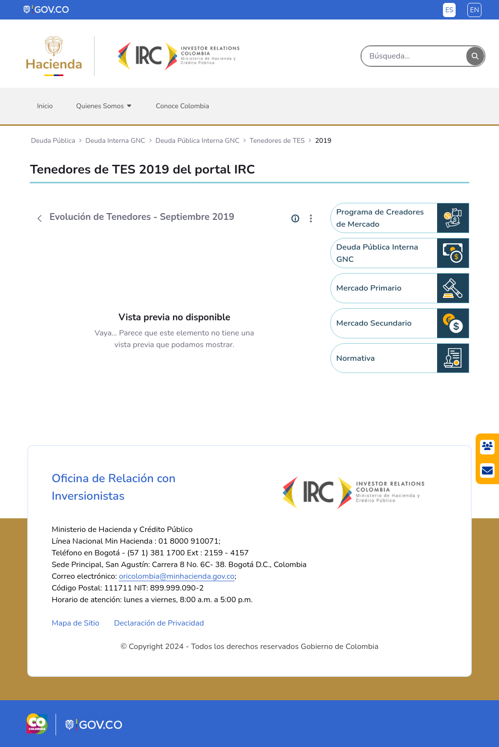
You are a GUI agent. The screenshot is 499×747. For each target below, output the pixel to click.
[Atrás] (39, 218)
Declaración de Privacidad (159, 623)
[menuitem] (45, 106)
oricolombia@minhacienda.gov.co (176, 576)
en (474, 10)
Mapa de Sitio (75, 623)
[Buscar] (414, 56)
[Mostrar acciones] (311, 218)
